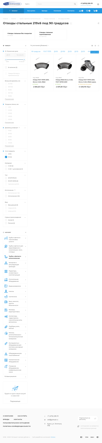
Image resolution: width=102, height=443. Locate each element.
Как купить (22, 416)
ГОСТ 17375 (47, 51)
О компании (8, 416)
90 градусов (35, 51)
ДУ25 (70, 51)
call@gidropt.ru (52, 420)
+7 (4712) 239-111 (87, 3)
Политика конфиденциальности (17, 426)
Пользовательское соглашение (16, 423)
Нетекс (53, 437)
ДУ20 (83, 51)
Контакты (18, 419)
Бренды (6, 419)
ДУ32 (76, 51)
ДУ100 (63, 51)
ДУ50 (56, 51)
